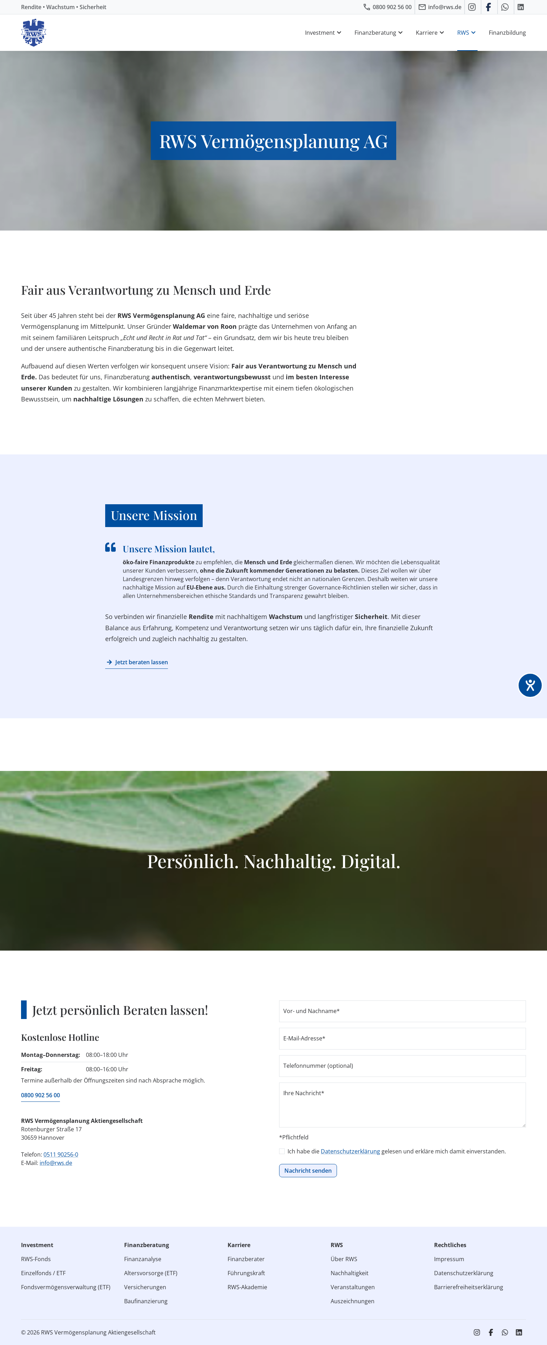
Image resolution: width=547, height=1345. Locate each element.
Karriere (431, 32)
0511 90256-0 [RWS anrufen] (60, 1154)
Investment (324, 32)
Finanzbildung (507, 32)
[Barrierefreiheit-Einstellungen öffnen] (530, 685)
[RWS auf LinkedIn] (521, 7)
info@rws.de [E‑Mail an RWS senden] (56, 1163)
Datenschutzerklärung (350, 1151)
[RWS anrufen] (387, 7)
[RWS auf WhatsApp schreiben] (506, 7)
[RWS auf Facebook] (489, 7)
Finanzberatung (379, 32)
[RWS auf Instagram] (473, 7)
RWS (467, 32)
